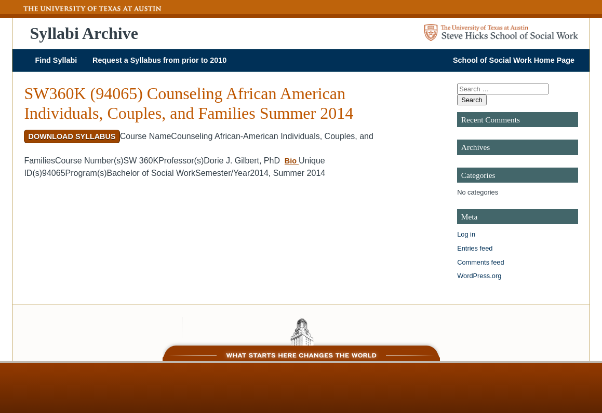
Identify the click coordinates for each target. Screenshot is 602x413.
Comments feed (480, 262)
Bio (292, 161)
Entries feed (474, 248)
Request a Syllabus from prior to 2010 (159, 60)
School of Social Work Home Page (513, 60)
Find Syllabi (56, 60)
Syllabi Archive (84, 33)
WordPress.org (479, 276)
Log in (466, 234)
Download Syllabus (72, 136)
